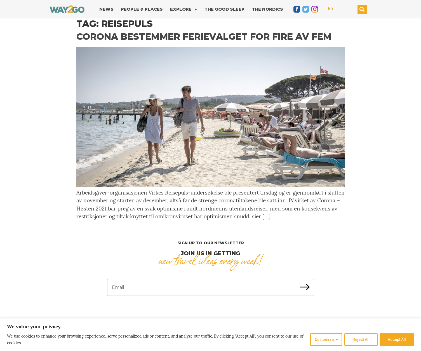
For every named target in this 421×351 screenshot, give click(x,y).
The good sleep (224, 9)
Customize (323, 339)
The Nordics (267, 9)
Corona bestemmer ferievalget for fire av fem (203, 36)
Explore (183, 9)
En (330, 8)
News (106, 9)
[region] (210, 334)
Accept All (397, 339)
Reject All (360, 339)
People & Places (142, 9)
